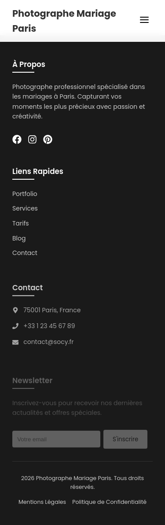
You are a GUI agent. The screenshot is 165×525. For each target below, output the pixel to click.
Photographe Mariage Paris (64, 21)
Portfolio (24, 193)
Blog (19, 238)
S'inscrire (125, 440)
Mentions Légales (42, 502)
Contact (24, 252)
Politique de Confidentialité (109, 502)
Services (25, 208)
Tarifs (20, 223)
